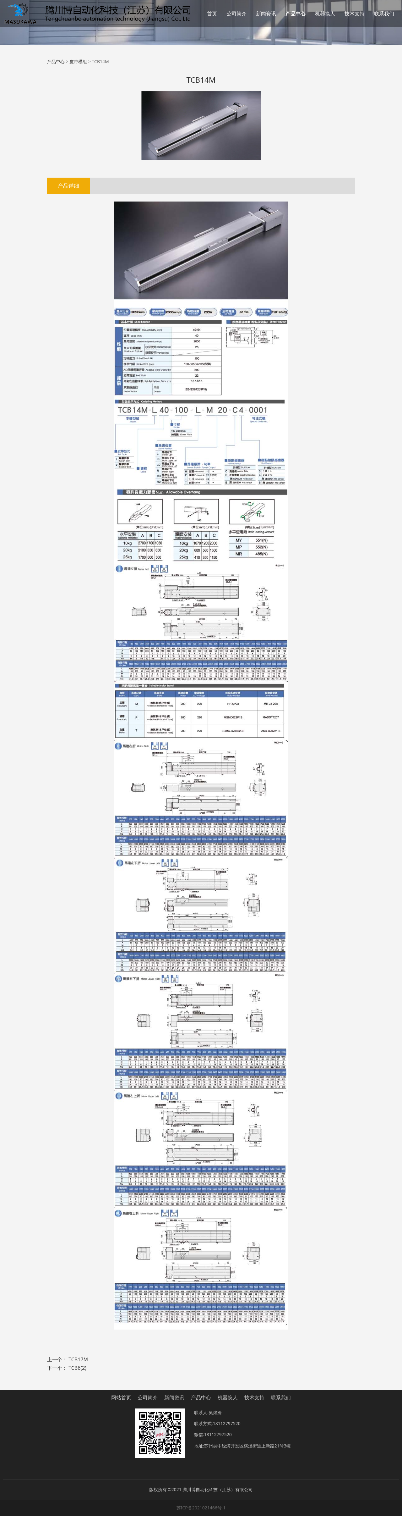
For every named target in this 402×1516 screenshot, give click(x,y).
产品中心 (295, 13)
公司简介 (236, 13)
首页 (212, 13)
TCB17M (78, 1359)
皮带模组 (78, 61)
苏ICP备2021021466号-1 (201, 1508)
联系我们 (384, 13)
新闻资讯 (266, 13)
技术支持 (355, 13)
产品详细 (68, 185)
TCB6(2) (77, 1367)
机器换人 (325, 13)
